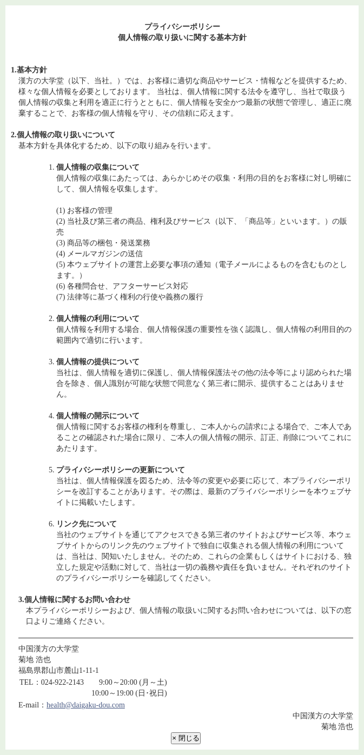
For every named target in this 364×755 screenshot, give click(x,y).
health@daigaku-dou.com (86, 705)
